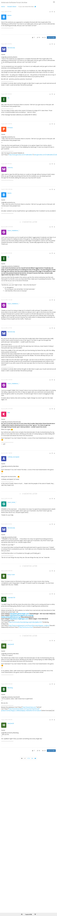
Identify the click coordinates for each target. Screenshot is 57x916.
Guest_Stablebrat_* (13, 230)
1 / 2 (28, 758)
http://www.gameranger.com (19, 614)
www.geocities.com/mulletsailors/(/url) (45, 155)
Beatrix (9, 15)
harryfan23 (10, 644)
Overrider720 (11, 597)
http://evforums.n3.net (26, 627)
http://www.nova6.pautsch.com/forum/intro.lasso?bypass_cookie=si (29, 625)
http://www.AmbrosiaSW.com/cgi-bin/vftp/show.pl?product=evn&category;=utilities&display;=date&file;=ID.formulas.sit (21, 709)
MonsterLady (11, 48)
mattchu (10, 167)
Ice (8, 98)
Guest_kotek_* (11, 502)
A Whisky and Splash (13, 457)
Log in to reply (51, 37)
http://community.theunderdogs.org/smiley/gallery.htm (25, 622)
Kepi (8, 412)
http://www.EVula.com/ (29, 707)
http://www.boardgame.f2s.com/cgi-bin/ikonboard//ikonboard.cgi (17, 616)
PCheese (10, 127)
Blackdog (10, 688)
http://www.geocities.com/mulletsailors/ (21, 155)
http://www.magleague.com (19, 619)
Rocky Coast (11, 574)
